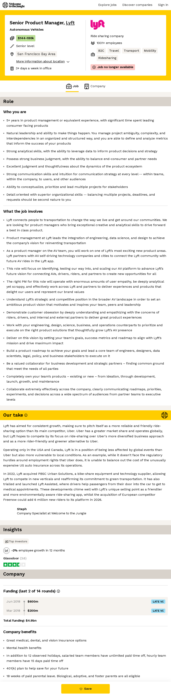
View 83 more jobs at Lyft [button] (58, 664)
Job (72, 86)
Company (94, 86)
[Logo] (13, 5)
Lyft (70, 23)
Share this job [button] (21, 664)
